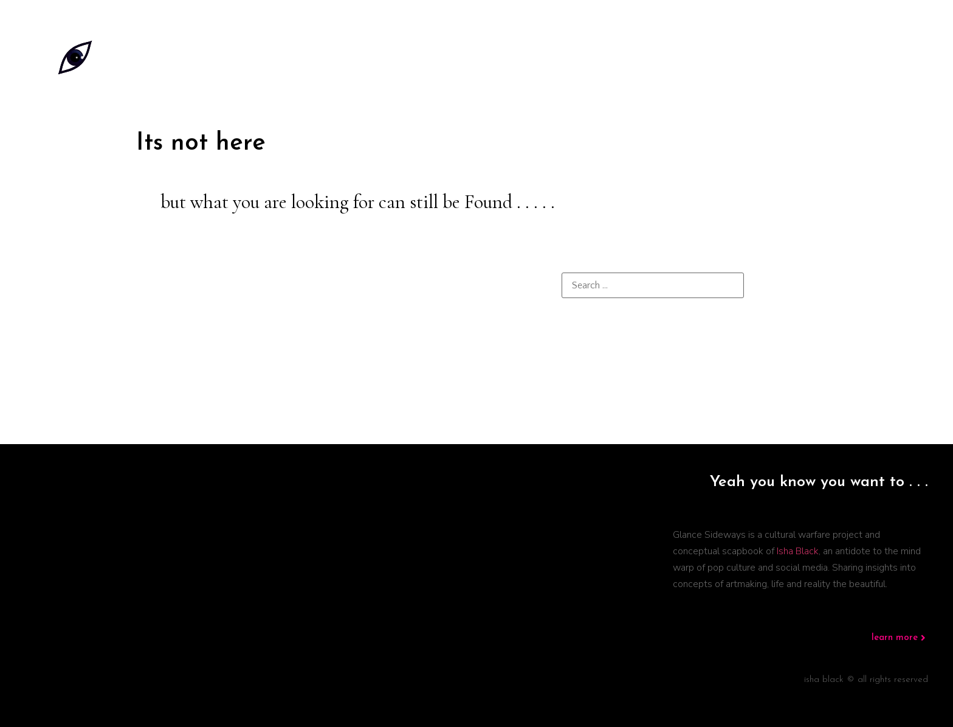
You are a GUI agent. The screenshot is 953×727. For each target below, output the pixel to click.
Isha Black (798, 551)
